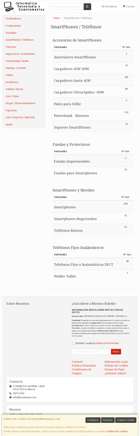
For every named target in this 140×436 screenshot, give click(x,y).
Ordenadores (13, 18)
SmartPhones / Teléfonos (19, 39)
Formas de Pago (114, 369)
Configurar (93, 420)
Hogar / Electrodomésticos (20, 103)
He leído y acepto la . (97, 343)
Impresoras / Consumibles (20, 53)
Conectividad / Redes (17, 61)
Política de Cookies (117, 431)
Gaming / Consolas (16, 68)
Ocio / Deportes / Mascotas (20, 117)
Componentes (13, 25)
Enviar (116, 351)
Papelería (11, 110)
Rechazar (108, 420)
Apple (9, 124)
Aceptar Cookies (125, 420)
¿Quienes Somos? (116, 373)
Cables (9, 75)
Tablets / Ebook (14, 89)
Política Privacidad (84, 365)
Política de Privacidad (107, 343)
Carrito (128, 6)
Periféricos (12, 82)
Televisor (11, 47)
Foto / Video (12, 96)
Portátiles (11, 32)
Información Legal (116, 361)
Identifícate (109, 6)
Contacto (77, 361)
